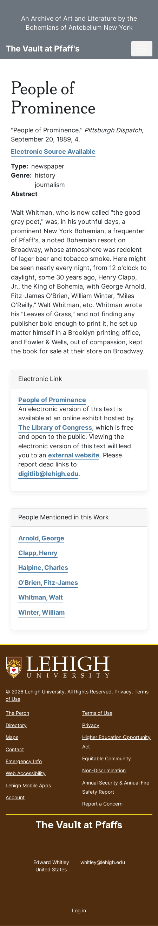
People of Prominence (52, 399)
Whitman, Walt (40, 597)
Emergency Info (24, 761)
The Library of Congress (55, 427)
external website (73, 455)
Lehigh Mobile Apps (28, 785)
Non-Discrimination (104, 770)
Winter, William (41, 612)
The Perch (17, 713)
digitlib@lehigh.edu (48, 473)
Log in (79, 910)
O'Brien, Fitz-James (48, 582)
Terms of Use (97, 713)
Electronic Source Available (53, 151)
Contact (15, 749)
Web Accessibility (26, 773)
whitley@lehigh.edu (102, 860)
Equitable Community (106, 758)
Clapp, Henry (38, 552)
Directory (16, 725)
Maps (12, 737)
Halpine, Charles (43, 567)
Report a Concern (102, 803)
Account (15, 797)
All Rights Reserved (89, 691)
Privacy (123, 691)
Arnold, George (41, 538)
